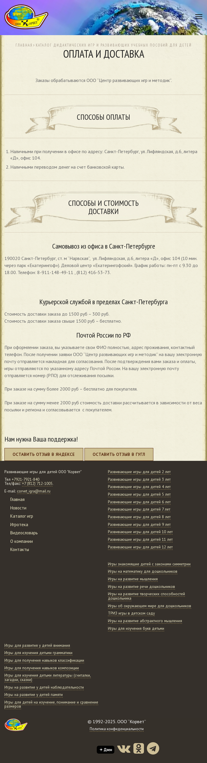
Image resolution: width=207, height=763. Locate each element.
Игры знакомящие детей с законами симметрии (149, 564)
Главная (24, 45)
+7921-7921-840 (25, 479)
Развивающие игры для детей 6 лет (139, 501)
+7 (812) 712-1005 (37, 483)
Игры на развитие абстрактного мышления (145, 620)
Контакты (19, 549)
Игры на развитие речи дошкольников (141, 586)
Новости (18, 508)
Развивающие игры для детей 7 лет (139, 509)
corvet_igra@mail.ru (33, 491)
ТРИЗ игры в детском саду (131, 613)
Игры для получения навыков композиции (41, 668)
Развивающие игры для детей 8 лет (139, 516)
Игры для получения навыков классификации (44, 660)
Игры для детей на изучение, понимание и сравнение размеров (51, 704)
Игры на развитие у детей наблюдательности (44, 687)
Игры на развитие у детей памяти (33, 694)
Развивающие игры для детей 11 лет (140, 539)
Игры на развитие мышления (133, 578)
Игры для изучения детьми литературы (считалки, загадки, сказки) (47, 677)
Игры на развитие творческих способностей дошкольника (146, 596)
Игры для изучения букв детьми (136, 628)
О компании (21, 541)
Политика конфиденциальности (117, 728)
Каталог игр (21, 516)
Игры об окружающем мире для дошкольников (149, 605)
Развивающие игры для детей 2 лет (139, 471)
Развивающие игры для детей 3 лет (139, 479)
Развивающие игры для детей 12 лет (140, 547)
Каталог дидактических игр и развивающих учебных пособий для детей (114, 45)
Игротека (19, 524)
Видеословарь (24, 533)
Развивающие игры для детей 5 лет (139, 494)
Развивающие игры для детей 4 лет (139, 486)
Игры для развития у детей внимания (37, 645)
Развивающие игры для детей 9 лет (139, 524)
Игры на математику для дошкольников (142, 571)
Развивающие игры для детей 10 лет (140, 531)
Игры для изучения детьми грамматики (38, 652)
